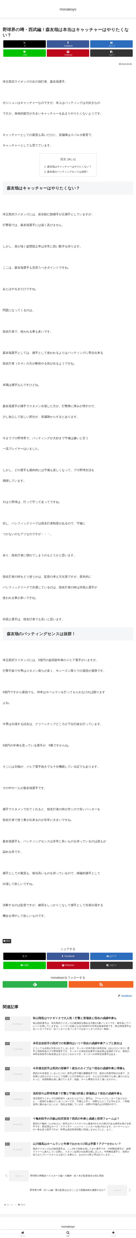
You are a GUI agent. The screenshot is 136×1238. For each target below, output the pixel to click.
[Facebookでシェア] (68, 44)
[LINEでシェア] (24, 53)
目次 (63, 159)
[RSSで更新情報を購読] (101, 985)
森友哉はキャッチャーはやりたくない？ (69, 166)
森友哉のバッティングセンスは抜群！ (68, 172)
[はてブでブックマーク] (111, 44)
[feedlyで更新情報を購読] (35, 985)
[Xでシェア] (24, 44)
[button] (111, 53)
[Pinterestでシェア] (68, 53)
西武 (7, 941)
